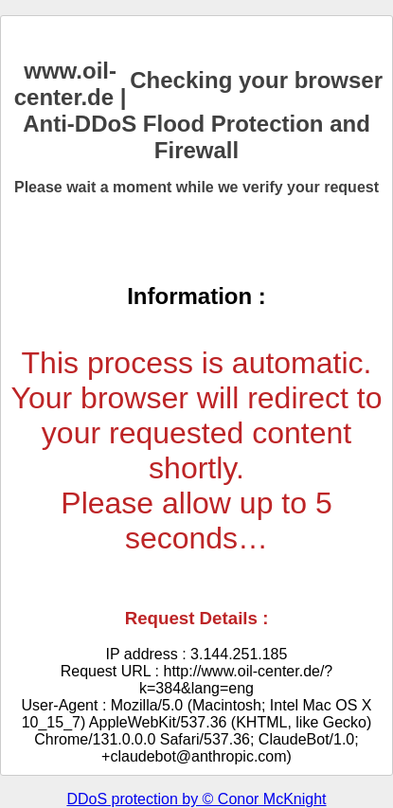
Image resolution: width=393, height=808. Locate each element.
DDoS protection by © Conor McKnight (196, 799)
